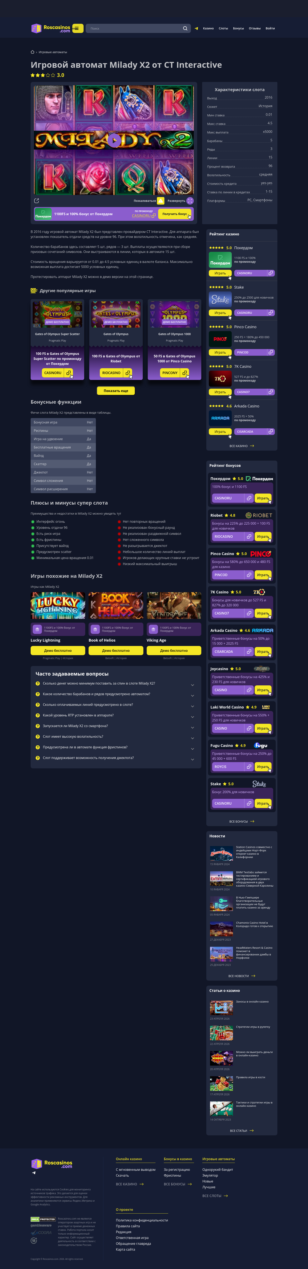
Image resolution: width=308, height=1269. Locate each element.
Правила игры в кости (250, 1077)
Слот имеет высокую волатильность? (73, 737)
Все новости (241, 976)
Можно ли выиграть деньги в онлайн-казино (254, 1053)
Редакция (123, 1232)
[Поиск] (185, 28)
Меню (82, 28)
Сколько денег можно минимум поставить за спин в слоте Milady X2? (99, 683)
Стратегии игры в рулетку (253, 1026)
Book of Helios (102, 640)
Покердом (243, 248)
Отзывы (255, 28)
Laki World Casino (227, 707)
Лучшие (208, 1187)
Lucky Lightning (45, 640)
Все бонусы (241, 821)
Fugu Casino (221, 745)
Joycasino (219, 669)
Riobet (216, 515)
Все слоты (215, 1196)
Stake (239, 287)
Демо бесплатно (57, 322)
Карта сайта (125, 1249)
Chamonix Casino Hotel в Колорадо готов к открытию (254, 924)
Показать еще (116, 390)
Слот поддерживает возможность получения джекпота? (88, 758)
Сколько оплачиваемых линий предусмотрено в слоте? (88, 705)
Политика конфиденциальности (142, 1220)
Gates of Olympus (116, 334)
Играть (220, 273)
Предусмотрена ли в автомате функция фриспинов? (85, 747)
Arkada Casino (246, 406)
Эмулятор (210, 1175)
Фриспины (172, 1175)
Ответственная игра (132, 1237)
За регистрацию (177, 1169)
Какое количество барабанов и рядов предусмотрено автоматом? (96, 694)
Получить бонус (175, 214)
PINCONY (176, 372)
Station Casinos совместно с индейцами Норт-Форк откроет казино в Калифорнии (254, 852)
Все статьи (242, 1131)
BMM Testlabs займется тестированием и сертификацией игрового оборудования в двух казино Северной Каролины (254, 879)
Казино (208, 28)
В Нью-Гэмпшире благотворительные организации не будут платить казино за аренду (253, 902)
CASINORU (58, 372)
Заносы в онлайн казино (252, 1001)
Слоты (223, 28)
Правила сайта (128, 1226)
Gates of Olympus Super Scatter (57, 334)
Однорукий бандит (217, 1169)
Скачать (122, 1175)
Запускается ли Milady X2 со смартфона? (75, 726)
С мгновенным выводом (135, 1169)
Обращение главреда (133, 1243)
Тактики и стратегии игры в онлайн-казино (254, 1104)
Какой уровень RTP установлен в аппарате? (78, 715)
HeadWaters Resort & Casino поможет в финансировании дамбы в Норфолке (254, 952)
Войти (270, 28)
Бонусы (238, 28)
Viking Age (156, 640)
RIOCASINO (117, 372)
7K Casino (242, 366)
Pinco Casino (245, 327)
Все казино (242, 446)
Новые (207, 1181)
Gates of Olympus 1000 (174, 334)
